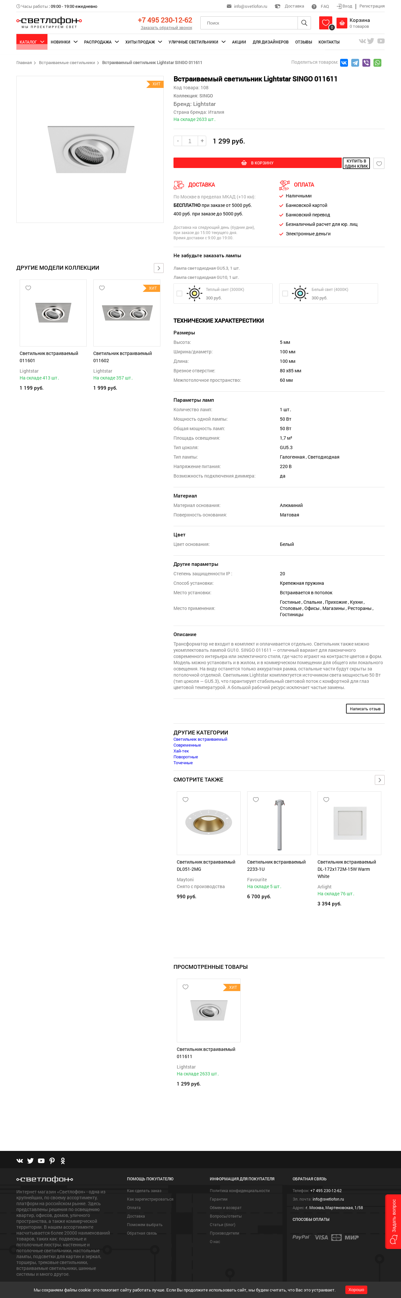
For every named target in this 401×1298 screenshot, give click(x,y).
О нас (215, 1227)
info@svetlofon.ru (250, 6)
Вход (345, 6)
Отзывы (303, 41)
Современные (187, 744)
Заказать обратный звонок (166, 27)
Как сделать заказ (144, 1176)
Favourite (257, 878)
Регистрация (372, 6)
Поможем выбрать (145, 1210)
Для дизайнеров (271, 41)
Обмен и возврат (226, 1193)
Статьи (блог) (222, 1210)
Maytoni (185, 878)
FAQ (320, 6)
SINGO (205, 96)
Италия (216, 112)
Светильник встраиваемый (200, 738)
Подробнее (28, 1270)
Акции (239, 41)
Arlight (325, 886)
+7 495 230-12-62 (165, 20)
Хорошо (356, 1289)
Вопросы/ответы (226, 1202)
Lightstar (29, 371)
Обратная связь (142, 1219)
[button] (393, 1221)
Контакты (329, 41)
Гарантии (219, 1185)
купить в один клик (326, 163)
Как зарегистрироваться (150, 1185)
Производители (224, 1219)
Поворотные (185, 756)
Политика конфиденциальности (240, 1176)
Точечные (183, 762)
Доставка (289, 6)
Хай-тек (181, 750)
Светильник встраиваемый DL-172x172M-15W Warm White (347, 868)
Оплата (134, 1193)
